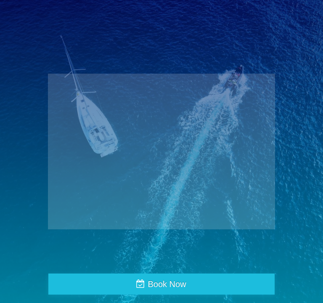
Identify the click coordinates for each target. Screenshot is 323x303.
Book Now (167, 284)
